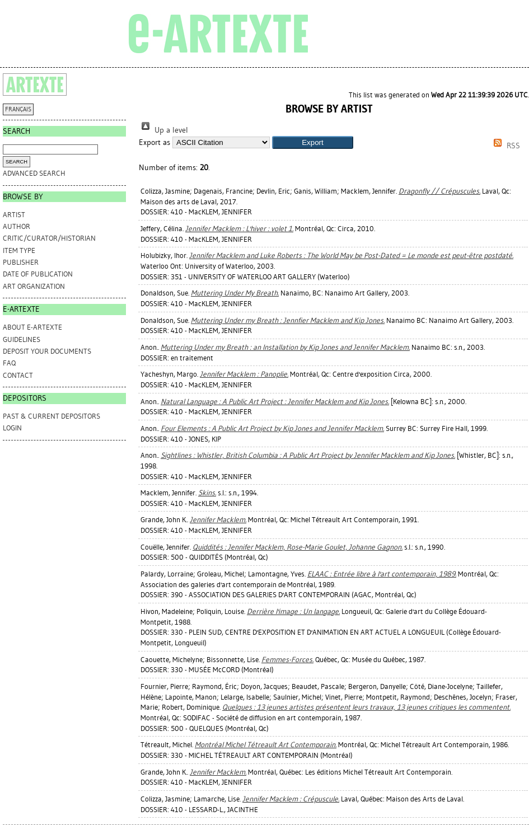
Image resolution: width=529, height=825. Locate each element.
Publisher (21, 262)
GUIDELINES (21, 339)
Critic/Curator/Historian (49, 238)
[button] (312, 142)
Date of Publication (38, 274)
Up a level (163, 130)
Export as (154, 142)
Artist (14, 214)
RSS (505, 146)
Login (12, 428)
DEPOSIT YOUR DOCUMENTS (47, 351)
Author (16, 226)
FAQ (9, 363)
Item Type (19, 250)
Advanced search (34, 173)
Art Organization (34, 286)
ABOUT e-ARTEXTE (32, 327)
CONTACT (18, 375)
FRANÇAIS (18, 109)
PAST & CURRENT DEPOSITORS (51, 416)
